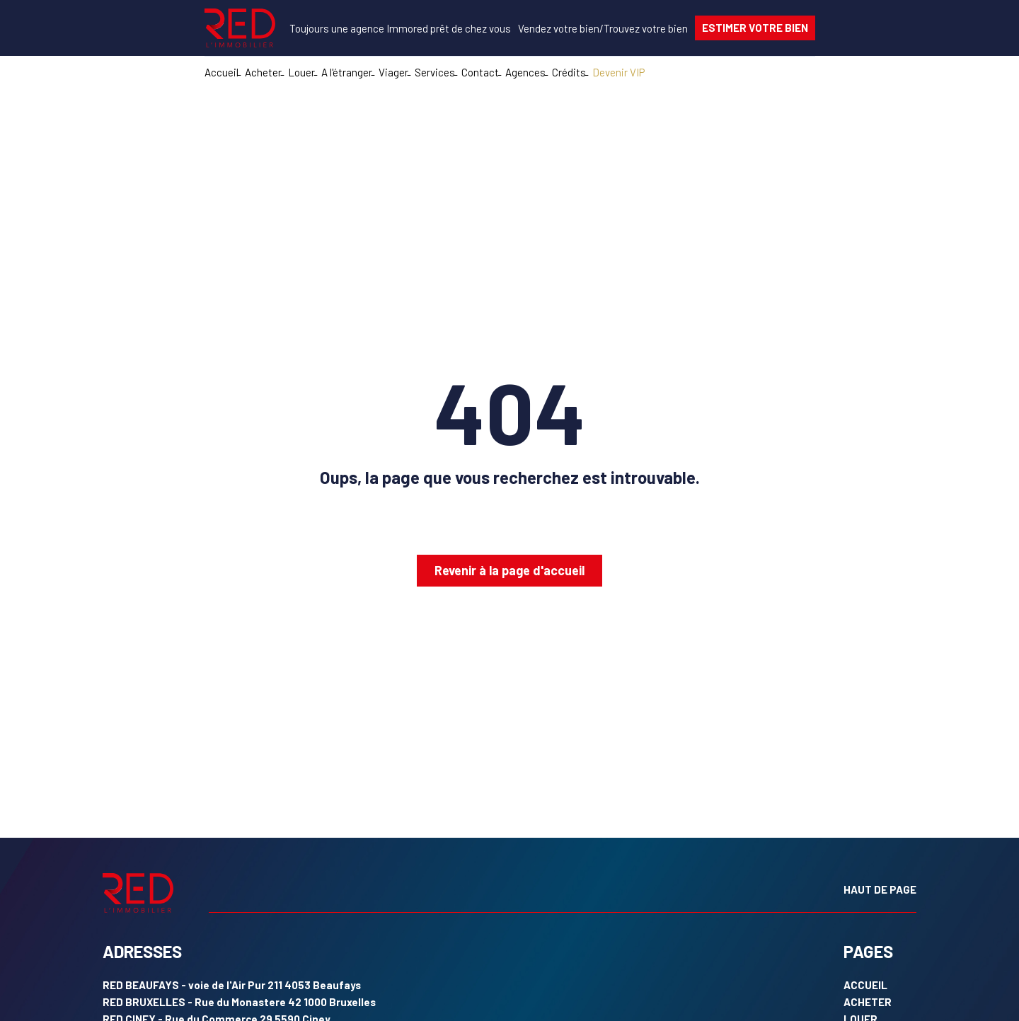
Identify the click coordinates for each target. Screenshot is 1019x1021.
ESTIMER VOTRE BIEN (755, 27)
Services (435, 72)
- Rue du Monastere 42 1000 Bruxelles (239, 1002)
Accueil (221, 72)
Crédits (569, 72)
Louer (301, 72)
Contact (480, 72)
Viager (393, 72)
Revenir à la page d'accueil (509, 570)
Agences (525, 72)
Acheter (263, 72)
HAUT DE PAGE (880, 889)
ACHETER (868, 1002)
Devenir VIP (618, 72)
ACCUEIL (865, 985)
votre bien (558, 28)
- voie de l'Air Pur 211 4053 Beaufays (232, 985)
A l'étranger (346, 72)
